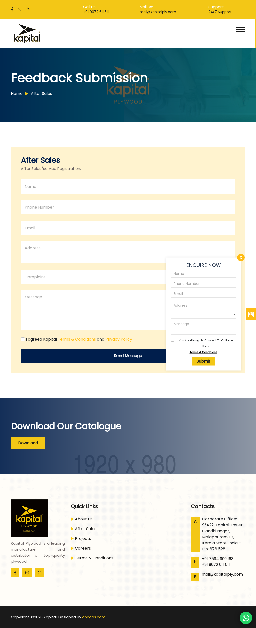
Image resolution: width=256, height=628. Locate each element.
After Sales (41, 93)
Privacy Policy (119, 339)
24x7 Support (220, 11)
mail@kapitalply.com (158, 11)
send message (128, 356)
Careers (83, 548)
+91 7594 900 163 (218, 559)
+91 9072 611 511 (96, 11)
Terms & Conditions (204, 352)
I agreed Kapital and (79, 339)
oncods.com (94, 617)
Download (28, 443)
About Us (84, 519)
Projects (83, 538)
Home (17, 93)
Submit (203, 361)
